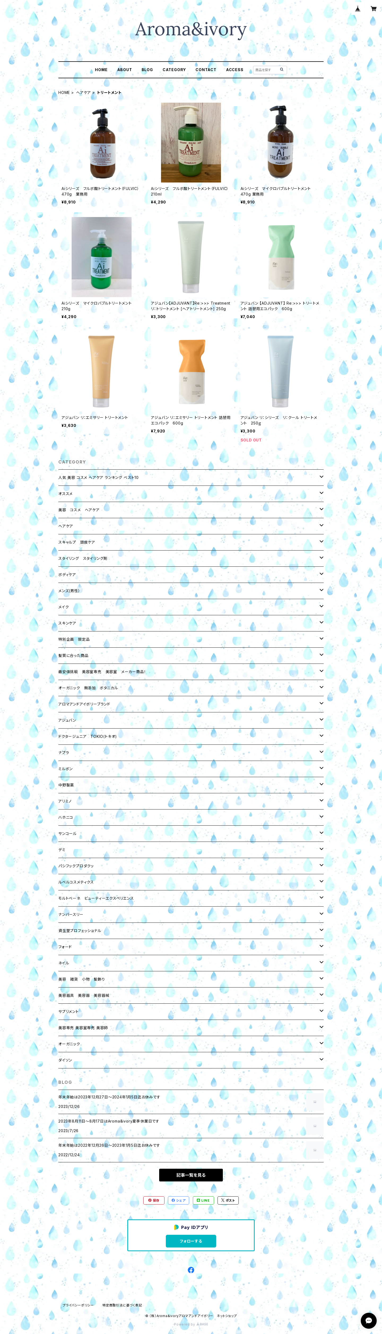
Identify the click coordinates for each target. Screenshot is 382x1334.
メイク (63, 607)
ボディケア (67, 574)
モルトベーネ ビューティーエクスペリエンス (96, 898)
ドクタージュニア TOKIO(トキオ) (87, 736)
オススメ (65, 493)
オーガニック (69, 1044)
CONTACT (206, 69)
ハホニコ (65, 817)
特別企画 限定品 (74, 639)
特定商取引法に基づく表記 (122, 1305)
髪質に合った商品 (73, 655)
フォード (65, 947)
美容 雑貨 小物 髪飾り (81, 979)
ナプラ (63, 752)
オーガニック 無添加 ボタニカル (88, 688)
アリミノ (65, 801)
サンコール (67, 833)
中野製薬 (66, 785)
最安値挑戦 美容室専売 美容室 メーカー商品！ (102, 671)
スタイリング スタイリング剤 (82, 558)
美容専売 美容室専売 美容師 (83, 1027)
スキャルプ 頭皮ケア (76, 542)
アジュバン (67, 720)
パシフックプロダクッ (76, 866)
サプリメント (68, 1011)
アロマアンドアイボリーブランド (84, 704)
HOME (101, 69)
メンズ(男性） (69, 590)
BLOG (147, 69)
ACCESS (235, 69)
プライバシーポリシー (78, 1305)
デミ (62, 849)
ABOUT (124, 69)
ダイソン (65, 1060)
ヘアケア (83, 92)
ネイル (63, 963)
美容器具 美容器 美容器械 (83, 995)
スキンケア (67, 623)
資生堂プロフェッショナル (79, 930)
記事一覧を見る (191, 1175)
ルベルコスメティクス (76, 882)
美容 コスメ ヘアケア (79, 510)
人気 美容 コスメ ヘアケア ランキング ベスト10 (98, 477)
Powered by (191, 1324)
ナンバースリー (71, 914)
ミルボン (65, 768)
